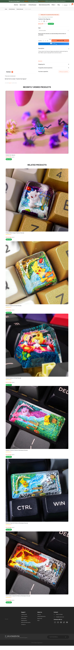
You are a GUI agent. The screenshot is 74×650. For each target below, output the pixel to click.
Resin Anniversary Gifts (44, 4)
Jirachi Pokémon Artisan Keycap (13, 382)
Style (39, 27)
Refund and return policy (25, 626)
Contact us (23, 628)
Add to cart (59, 40)
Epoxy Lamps (23, 4)
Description (41, 48)
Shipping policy (24, 624)
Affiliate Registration (41, 620)
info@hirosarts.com (60, 621)
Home (6, 9)
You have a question (43, 71)
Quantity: (40, 40)
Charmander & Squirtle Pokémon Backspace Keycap (18, 600)
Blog (59, 4)
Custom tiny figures (10, 159)
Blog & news (39, 622)
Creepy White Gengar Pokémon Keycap (15, 237)
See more (40, 61)
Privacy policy (23, 622)
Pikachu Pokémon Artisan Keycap (13, 309)
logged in (10, 87)
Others (53, 4)
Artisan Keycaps (32, 4)
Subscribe (65, 641)
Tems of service (24, 620)
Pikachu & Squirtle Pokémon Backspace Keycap (17, 527)
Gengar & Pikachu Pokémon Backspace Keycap (17, 454)
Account (64, 5)
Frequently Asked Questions (45, 67)
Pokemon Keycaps (20, 9)
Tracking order (24, 618)
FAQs (38, 624)
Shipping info (41, 64)
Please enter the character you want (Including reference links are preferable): (52, 34)
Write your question (63, 71)
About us (16, 4)
